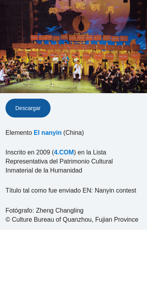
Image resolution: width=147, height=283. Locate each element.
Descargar (28, 108)
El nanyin (48, 132)
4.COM (64, 152)
